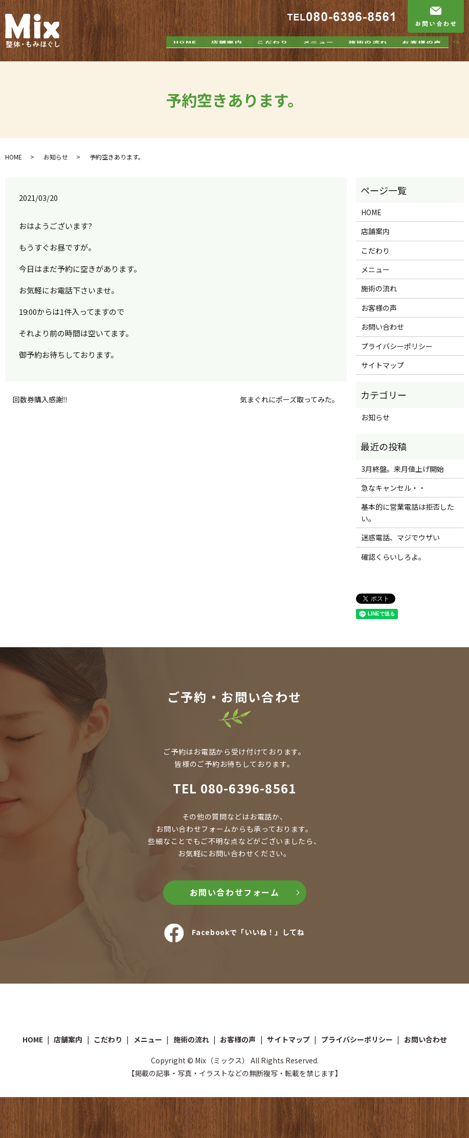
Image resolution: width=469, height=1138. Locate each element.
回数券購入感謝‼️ (40, 399)
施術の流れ (368, 53)
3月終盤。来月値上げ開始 (402, 469)
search (460, 53)
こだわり (272, 53)
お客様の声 (421, 53)
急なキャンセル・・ (393, 488)
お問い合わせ (382, 327)
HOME (185, 53)
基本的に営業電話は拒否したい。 (407, 512)
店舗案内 (226, 53)
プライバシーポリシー (397, 346)
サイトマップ (382, 365)
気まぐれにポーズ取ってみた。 (289, 399)
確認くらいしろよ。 (393, 557)
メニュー (318, 53)
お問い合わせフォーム (235, 892)
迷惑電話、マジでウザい (400, 537)
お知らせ (55, 156)
